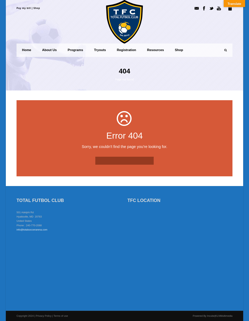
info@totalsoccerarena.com (32, 229)
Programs (75, 50)
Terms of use (60, 315)
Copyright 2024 (25, 315)
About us (49, 50)
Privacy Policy (44, 315)
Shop (36, 8)
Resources (155, 50)
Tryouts (100, 50)
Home (26, 50)
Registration (126, 50)
